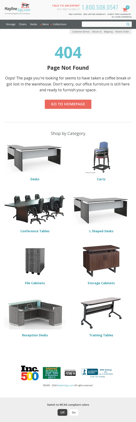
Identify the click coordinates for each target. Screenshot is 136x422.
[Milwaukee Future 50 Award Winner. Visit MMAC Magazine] (70, 373)
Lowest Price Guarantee (119, 14)
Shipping (108, 31)
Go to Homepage (68, 104)
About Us (96, 31)
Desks (33, 24)
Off (62, 412)
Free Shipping (75, 14)
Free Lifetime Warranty (94, 14)
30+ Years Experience (122, 17)
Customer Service (81, 31)
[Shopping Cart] (125, 10)
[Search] (128, 24)
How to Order (122, 31)
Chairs (23, 24)
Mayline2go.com (65, 385)
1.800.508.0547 (100, 7)
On (74, 412)
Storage (10, 24)
